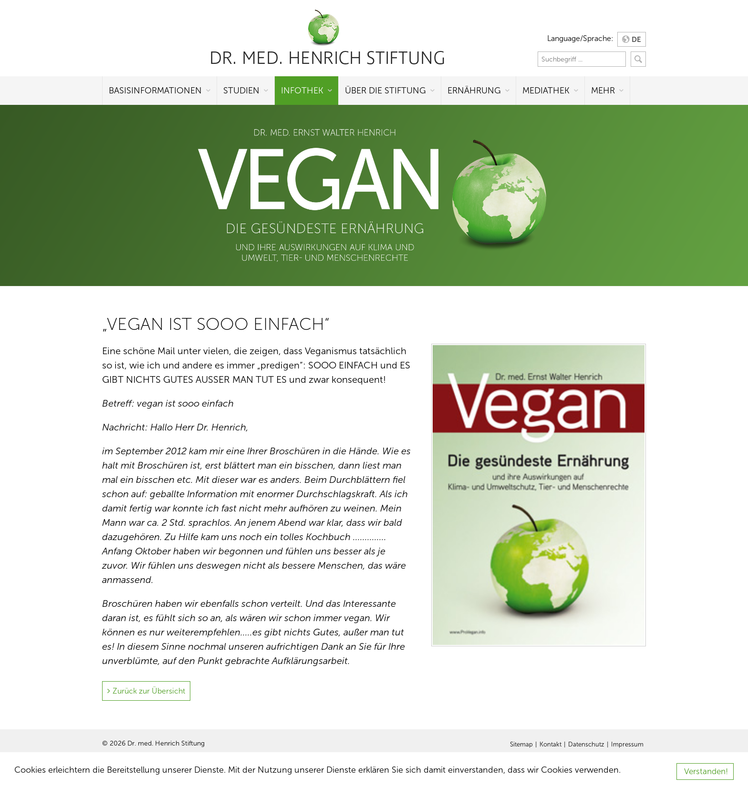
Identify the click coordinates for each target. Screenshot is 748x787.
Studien (241, 90)
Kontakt (550, 744)
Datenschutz (586, 744)
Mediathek (546, 90)
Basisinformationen (155, 90)
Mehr (603, 90)
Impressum (627, 744)
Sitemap (521, 744)
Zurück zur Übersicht (149, 691)
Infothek (302, 90)
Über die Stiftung (385, 90)
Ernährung (474, 90)
